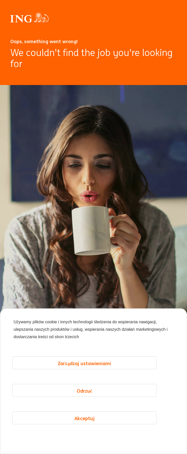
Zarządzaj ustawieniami (84, 363)
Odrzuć (84, 391)
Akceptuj (84, 418)
